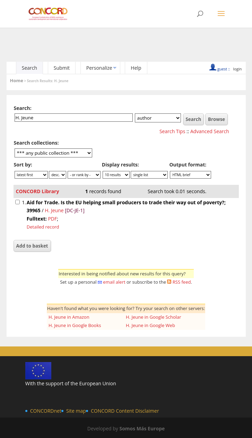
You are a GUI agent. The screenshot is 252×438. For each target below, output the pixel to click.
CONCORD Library (37, 191)
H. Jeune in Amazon (69, 317)
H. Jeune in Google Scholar (153, 317)
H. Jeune (54, 210)
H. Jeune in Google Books (75, 325)
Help (136, 68)
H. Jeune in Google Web (150, 325)
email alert (114, 282)
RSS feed (182, 282)
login (237, 68)
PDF (52, 218)
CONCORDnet (45, 410)
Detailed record (43, 227)
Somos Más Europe (142, 428)
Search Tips (172, 131)
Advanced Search (209, 131)
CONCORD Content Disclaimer (125, 410)
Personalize (99, 68)
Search (29, 68)
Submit (62, 68)
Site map (76, 410)
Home (16, 80)
